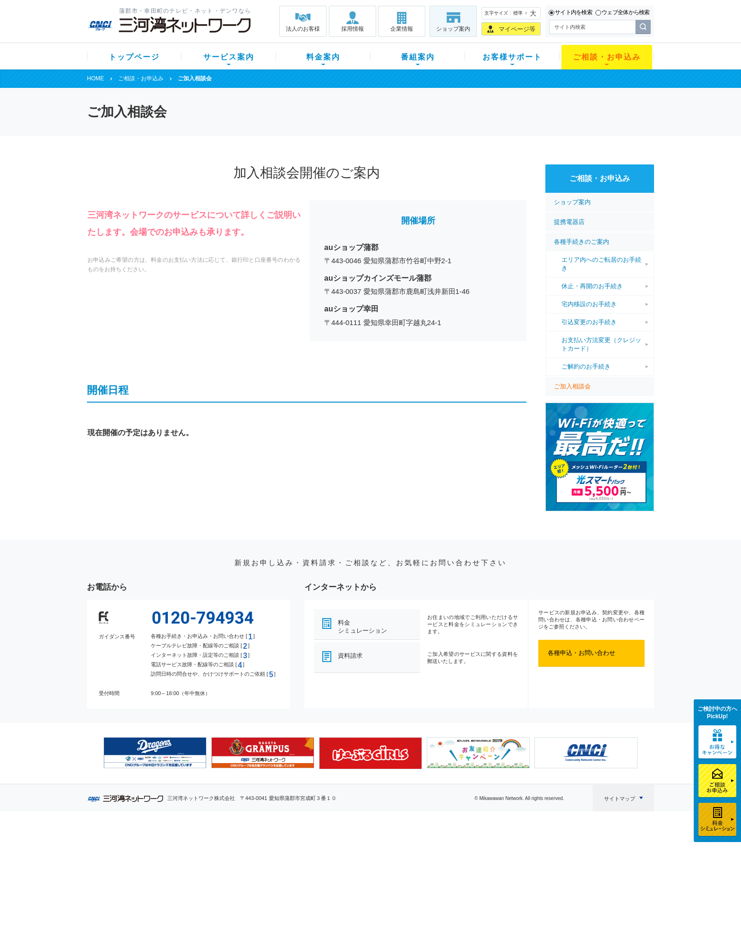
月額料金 (277, 861)
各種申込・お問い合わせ (581, 652)
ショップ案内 (453, 29)
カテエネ (207, 910)
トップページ (134, 57)
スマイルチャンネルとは (369, 848)
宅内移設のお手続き (589, 304)
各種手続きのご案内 (581, 241)
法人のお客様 (303, 29)
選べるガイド (143, 873)
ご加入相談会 (572, 386)
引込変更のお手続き (589, 322)
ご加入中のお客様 (149, 861)
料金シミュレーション (362, 626)
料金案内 (323, 57)
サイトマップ (619, 798)
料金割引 (277, 873)
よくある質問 (423, 848)
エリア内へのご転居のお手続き (601, 264)
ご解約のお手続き (586, 366)
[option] (155, 752)
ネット (204, 861)
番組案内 (418, 57)
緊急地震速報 (213, 898)
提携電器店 (569, 221)
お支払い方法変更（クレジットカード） (601, 344)
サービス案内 (228, 57)
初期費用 (277, 848)
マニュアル (420, 861)
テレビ (204, 848)
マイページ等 (517, 29)
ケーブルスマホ (216, 885)
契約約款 (207, 922)
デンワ (204, 873)
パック (274, 885)
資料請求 (350, 655)
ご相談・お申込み (607, 57)
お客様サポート (512, 57)
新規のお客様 (143, 848)
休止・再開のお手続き (592, 286)
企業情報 (401, 29)
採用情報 (352, 29)
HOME (95, 78)
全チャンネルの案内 (363, 882)
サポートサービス (430, 873)
